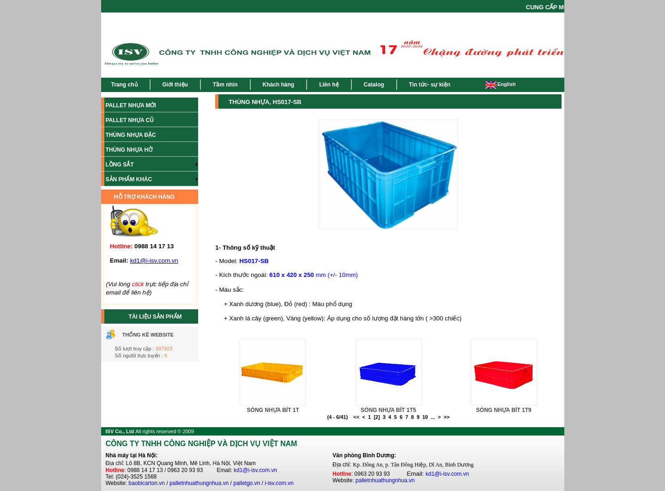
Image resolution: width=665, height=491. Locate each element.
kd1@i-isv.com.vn (255, 470)
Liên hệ (329, 84)
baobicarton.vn (146, 483)
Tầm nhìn (225, 84)
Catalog (374, 84)
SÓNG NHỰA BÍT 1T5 (388, 410)
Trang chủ (124, 84)
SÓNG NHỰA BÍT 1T (273, 410)
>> (447, 417)
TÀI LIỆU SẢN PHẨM (155, 316)
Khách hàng (279, 84)
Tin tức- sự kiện (429, 84)
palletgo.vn (246, 483)
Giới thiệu (175, 84)
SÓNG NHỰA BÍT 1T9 (504, 410)
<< (356, 417)
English (500, 84)
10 (425, 417)
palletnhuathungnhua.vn (199, 483)
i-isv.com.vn (279, 483)
